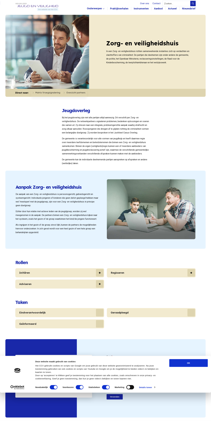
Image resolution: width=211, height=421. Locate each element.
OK (188, 391)
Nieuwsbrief (189, 8)
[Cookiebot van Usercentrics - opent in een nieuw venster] (17, 416)
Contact (156, 3)
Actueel (172, 8)
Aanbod (158, 8)
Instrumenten (141, 8)
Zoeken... (168, 3)
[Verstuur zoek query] (193, 3)
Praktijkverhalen (119, 8)
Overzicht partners (73, 93)
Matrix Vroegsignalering (45, 93)
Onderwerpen (96, 11)
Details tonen (145, 416)
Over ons (144, 3)
